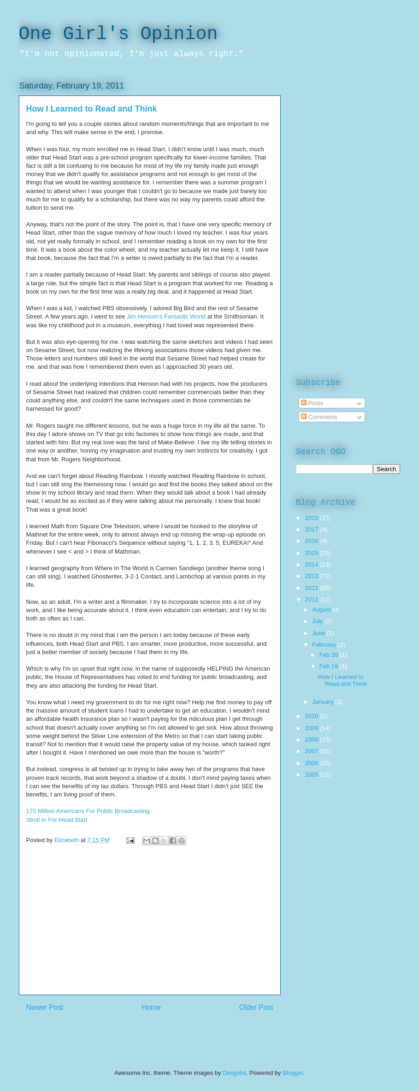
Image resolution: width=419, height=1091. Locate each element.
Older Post (256, 1007)
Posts (312, 403)
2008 (312, 739)
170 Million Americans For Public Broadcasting (88, 811)
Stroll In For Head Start (57, 819)
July (318, 621)
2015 (312, 552)
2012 (312, 587)
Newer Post (45, 1007)
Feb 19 (329, 666)
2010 (312, 716)
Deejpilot (234, 1072)
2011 (312, 599)
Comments (319, 416)
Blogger (293, 1072)
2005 (312, 774)
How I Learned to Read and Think (342, 680)
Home (151, 1007)
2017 (312, 529)
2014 (312, 564)
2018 (312, 517)
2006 (312, 763)
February (325, 644)
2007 (312, 751)
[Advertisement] (150, 930)
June (319, 633)
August (322, 609)
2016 (312, 540)
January (323, 701)
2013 (312, 575)
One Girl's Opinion (118, 34)
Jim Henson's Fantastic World (166, 316)
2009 (312, 728)
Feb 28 (329, 654)
